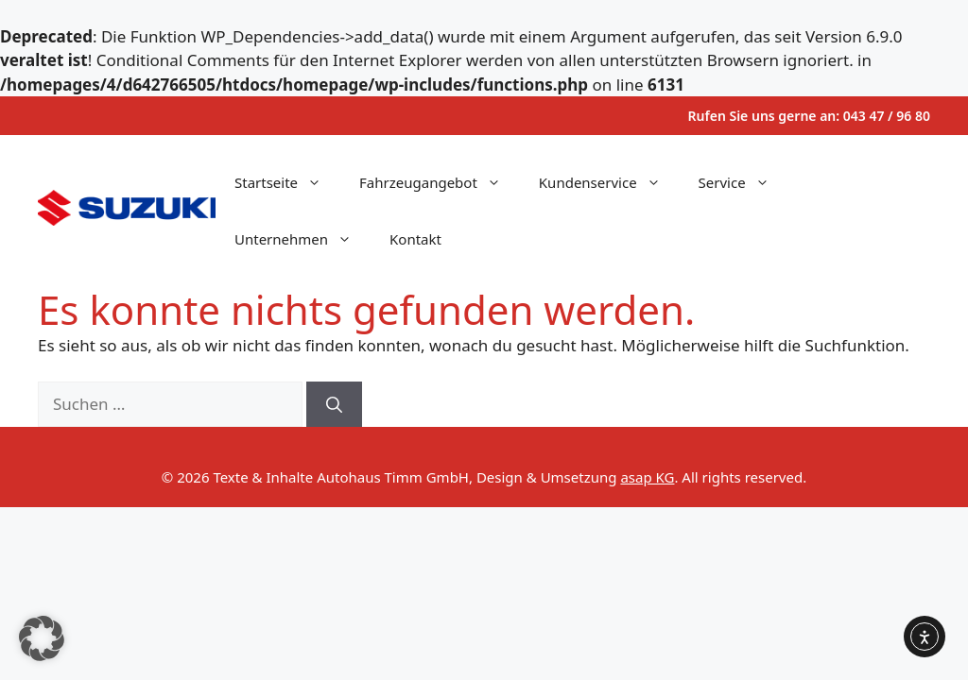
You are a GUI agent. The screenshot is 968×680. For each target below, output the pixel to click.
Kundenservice (609, 182)
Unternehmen (302, 239)
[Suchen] (334, 404)
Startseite (287, 182)
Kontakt (415, 239)
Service (743, 182)
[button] (41, 638)
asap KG (647, 477)
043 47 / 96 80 (886, 116)
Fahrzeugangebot (439, 182)
